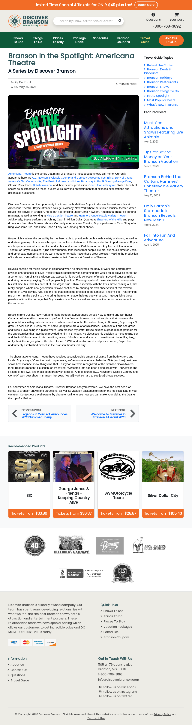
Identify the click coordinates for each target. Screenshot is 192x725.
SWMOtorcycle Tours (118, 495)
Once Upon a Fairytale (102, 185)
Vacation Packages (116, 627)
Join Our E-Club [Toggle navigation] (171, 40)
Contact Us (17, 670)
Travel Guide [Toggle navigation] (145, 40)
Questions (16, 675)
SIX (29, 495)
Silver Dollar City (163, 495)
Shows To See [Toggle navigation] (18, 40)
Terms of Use (96, 718)
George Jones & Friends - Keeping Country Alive (74, 496)
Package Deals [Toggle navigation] (79, 40)
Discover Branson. (50, 714)
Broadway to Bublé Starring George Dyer (106, 181)
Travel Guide (18, 680)
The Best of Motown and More (61, 181)
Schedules (109, 632)
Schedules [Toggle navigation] (100, 38)
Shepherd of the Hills (109, 219)
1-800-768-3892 (166, 26)
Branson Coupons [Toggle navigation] (123, 40)
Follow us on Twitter (117, 696)
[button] (96, 5)
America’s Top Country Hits (24, 181)
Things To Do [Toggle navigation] (38, 40)
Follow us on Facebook (119, 687)
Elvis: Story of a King (119, 177)
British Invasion (42, 185)
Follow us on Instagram (120, 692)
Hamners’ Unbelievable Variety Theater (103, 215)
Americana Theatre (20, 173)
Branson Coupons (115, 637)
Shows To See (112, 611)
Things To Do (111, 616)
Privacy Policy (162, 714)
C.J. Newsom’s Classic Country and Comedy (59, 177)
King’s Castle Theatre (59, 215)
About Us (16, 664)
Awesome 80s (97, 177)
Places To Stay (112, 621)
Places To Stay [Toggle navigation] (58, 40)
